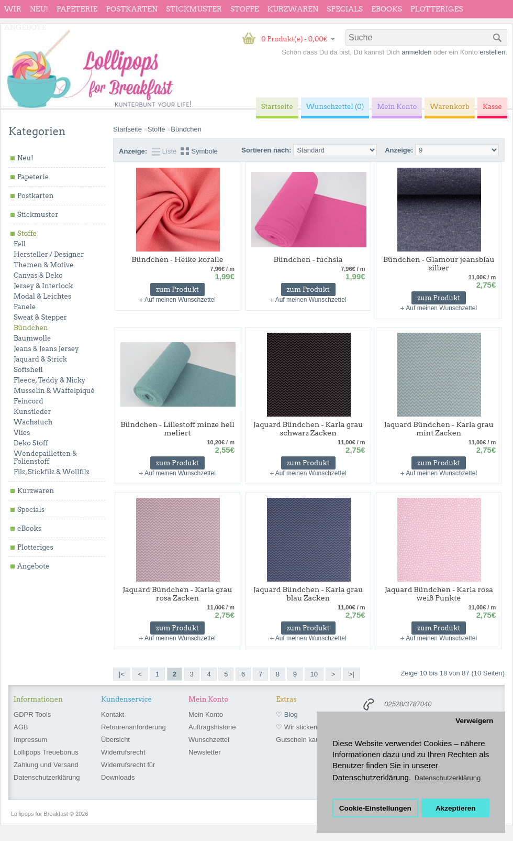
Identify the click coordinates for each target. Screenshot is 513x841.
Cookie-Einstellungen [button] (375, 808)
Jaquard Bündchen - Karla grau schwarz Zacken (308, 428)
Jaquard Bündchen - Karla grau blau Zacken (308, 593)
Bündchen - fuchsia (308, 259)
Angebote (25, 27)
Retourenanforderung (133, 727)
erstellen (492, 52)
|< (122, 674)
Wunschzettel (208, 740)
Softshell (28, 370)
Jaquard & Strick (40, 359)
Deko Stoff (31, 443)
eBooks (386, 9)
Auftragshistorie (212, 727)
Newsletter (204, 752)
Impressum (30, 740)
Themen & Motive (43, 265)
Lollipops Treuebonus (46, 752)
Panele (25, 307)
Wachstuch (33, 422)
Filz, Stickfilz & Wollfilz (52, 472)
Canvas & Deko (38, 275)
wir (12, 9)
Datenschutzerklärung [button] (448, 778)
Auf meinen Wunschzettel (180, 299)
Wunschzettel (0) (335, 107)
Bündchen (31, 328)
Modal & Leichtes (42, 296)
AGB (21, 727)
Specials (345, 9)
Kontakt (112, 714)
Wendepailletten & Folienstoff (45, 457)
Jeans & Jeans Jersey (46, 349)
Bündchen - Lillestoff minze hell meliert (177, 428)
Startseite (127, 129)
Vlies (22, 432)
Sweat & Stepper (40, 317)
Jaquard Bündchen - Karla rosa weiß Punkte (439, 593)
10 (314, 674)
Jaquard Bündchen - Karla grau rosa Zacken (177, 593)
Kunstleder (32, 412)
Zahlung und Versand (46, 765)
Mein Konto (205, 714)
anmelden (416, 52)
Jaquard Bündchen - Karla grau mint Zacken (439, 428)
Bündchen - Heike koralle (177, 259)
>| (351, 674)
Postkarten (132, 9)
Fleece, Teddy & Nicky (49, 380)
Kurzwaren (292, 9)
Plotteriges (436, 9)
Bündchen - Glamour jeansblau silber (439, 263)
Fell (20, 244)
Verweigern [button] (474, 721)
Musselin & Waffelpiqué (54, 391)
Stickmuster (194, 9)
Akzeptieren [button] (456, 808)
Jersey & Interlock (43, 286)
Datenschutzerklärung (47, 777)
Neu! (39, 9)
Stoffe (244, 9)
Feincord (28, 401)
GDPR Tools (32, 714)
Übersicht (115, 740)
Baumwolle (32, 338)
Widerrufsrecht (123, 752)
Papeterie (77, 9)
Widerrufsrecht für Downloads (128, 771)
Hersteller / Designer (49, 254)
